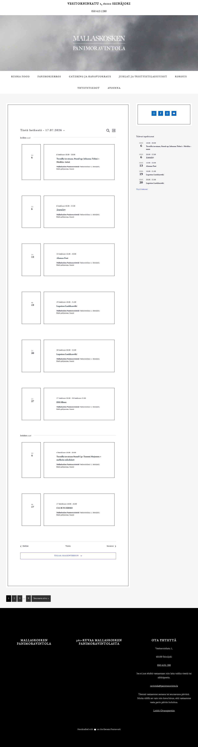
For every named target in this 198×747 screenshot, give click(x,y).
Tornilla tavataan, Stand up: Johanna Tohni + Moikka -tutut (77, 160)
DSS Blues (61, 402)
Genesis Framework (112, 729)
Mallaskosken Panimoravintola (99, 43)
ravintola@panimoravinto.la (164, 686)
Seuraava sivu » (41, 599)
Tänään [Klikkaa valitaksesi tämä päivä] (68, 546)
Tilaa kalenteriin (66, 555)
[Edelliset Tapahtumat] (24, 546)
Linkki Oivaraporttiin (164, 711)
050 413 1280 (99, 11)
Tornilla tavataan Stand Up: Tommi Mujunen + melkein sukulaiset (78, 458)
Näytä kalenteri (142, 189)
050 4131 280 (164, 665)
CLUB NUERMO (64, 508)
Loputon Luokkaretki (66, 306)
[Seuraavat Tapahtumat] (111, 546)
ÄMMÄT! (61, 210)
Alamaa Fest (62, 258)
